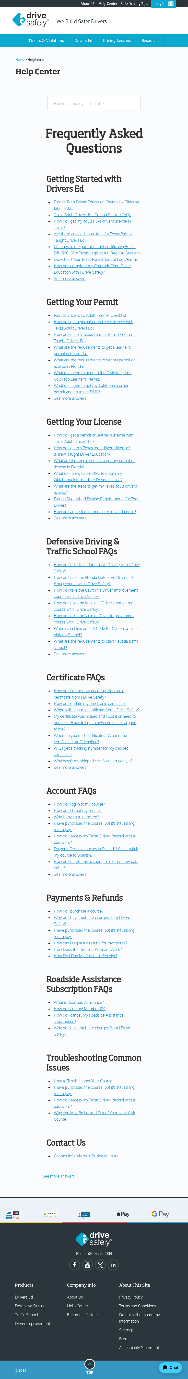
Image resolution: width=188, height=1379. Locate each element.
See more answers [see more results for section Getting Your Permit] (70, 398)
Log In (160, 3)
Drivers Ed (24, 1297)
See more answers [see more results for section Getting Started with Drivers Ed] (70, 278)
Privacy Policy (131, 1297)
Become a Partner (82, 1314)
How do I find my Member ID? (80, 1008)
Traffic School (26, 1314)
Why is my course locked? (76, 816)
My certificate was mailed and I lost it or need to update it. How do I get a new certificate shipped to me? (95, 722)
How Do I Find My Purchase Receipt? (85, 955)
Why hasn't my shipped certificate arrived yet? (93, 760)
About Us (88, 3)
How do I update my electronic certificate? (90, 703)
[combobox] (94, 103)
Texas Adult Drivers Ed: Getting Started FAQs (92, 214)
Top (89, 1366)
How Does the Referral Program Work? (88, 949)
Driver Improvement (32, 1323)
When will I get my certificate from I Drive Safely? (97, 709)
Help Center (108, 3)
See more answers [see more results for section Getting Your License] (70, 518)
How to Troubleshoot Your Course (83, 1080)
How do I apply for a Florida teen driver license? (95, 511)
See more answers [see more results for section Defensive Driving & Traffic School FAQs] (70, 653)
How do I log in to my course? (79, 804)
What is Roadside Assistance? (79, 1002)
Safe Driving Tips (134, 3)
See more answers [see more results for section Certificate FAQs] (70, 767)
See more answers (58, 1176)
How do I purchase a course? (79, 911)
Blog (123, 1338)
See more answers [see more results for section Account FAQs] (70, 874)
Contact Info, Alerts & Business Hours (86, 1156)
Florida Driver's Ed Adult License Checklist (90, 315)
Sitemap (126, 1329)
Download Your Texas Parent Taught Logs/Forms (96, 259)
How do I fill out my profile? (78, 810)
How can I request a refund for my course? (90, 943)
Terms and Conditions (137, 1305)
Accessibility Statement (139, 1347)
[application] (168, 1367)
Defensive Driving (30, 1305)
